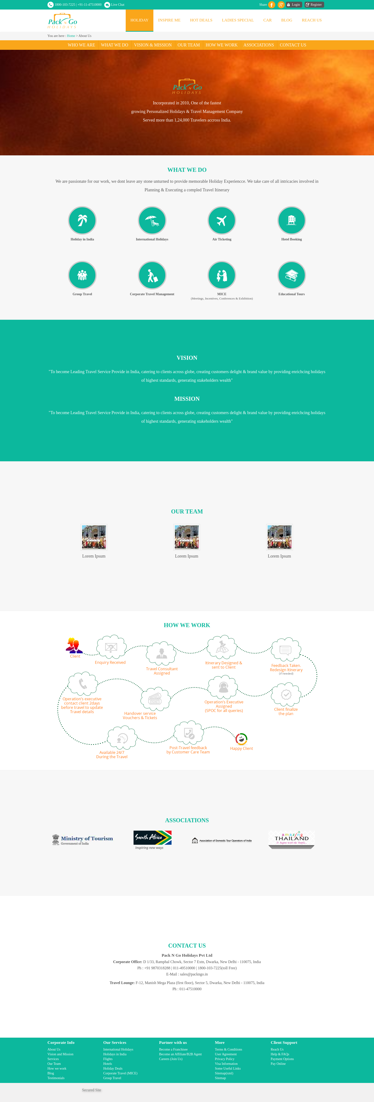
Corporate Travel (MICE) (120, 1073)
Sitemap (220, 1078)
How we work (56, 1068)
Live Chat (118, 4)
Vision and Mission (60, 1054)
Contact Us (293, 45)
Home (71, 36)
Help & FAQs (280, 1054)
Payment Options (282, 1059)
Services (53, 1059)
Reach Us (312, 20)
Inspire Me (169, 20)
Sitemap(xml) (224, 1073)
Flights (108, 1059)
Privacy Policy (224, 1059)
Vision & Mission (153, 45)
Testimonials (55, 1078)
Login (296, 4)
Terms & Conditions (228, 1049)
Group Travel (112, 1078)
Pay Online (278, 1064)
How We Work (222, 45)
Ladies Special (238, 20)
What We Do (114, 45)
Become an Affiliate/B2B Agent (180, 1054)
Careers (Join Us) (170, 1059)
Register (316, 4)
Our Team (189, 45)
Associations (259, 45)
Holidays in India (114, 1054)
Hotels (107, 1064)
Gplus (281, 4)
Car (267, 20)
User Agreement (226, 1054)
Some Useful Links (228, 1068)
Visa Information (226, 1064)
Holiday (139, 20)
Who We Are (81, 45)
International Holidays (118, 1049)
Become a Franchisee (173, 1049)
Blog (286, 20)
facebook (271, 4)
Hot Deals (201, 20)
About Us (53, 1049)
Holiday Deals (112, 1068)
